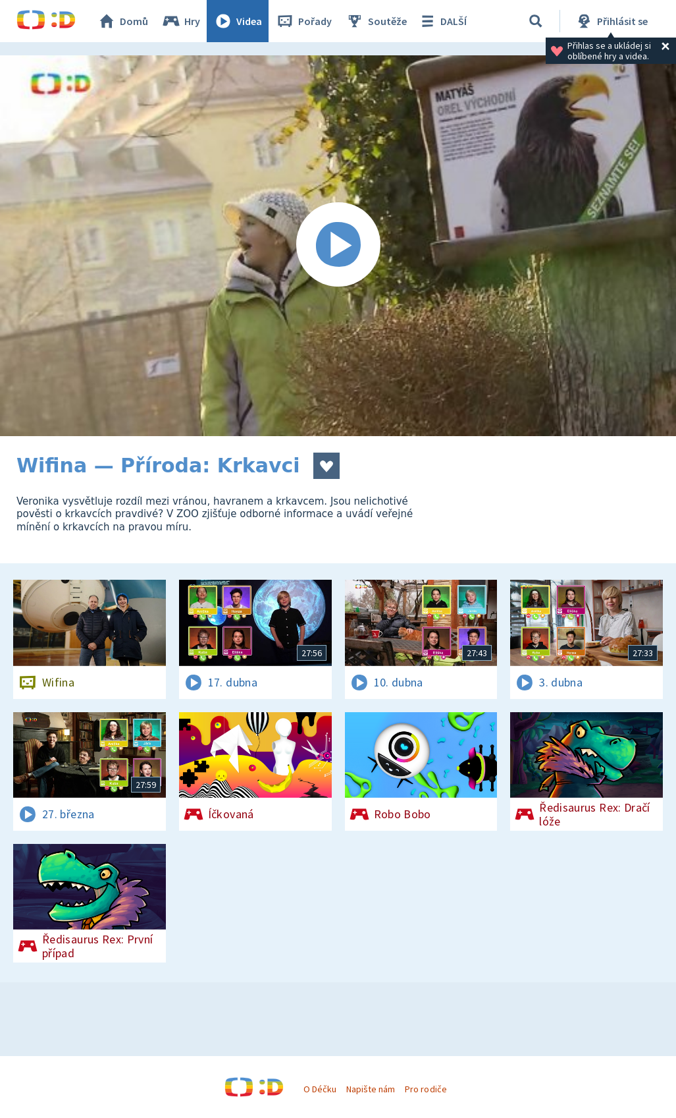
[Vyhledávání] (535, 21)
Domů (122, 21)
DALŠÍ (442, 21)
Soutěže (376, 21)
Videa (237, 21)
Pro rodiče (425, 1089)
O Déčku (319, 1089)
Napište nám (370, 1089)
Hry (180, 21)
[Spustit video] (338, 245)
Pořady (303, 21)
